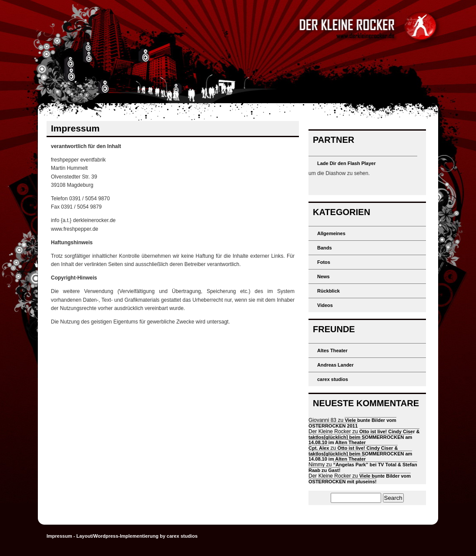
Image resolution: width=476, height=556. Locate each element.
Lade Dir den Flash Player (346, 163)
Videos (325, 305)
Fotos (323, 262)
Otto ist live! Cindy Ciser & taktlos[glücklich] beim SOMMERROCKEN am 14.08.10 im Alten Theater (363, 437)
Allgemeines (331, 233)
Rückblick (328, 290)
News (323, 276)
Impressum (59, 536)
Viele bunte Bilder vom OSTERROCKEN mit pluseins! (359, 478)
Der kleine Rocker (238, 51)
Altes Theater (332, 350)
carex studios (332, 379)
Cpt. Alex (318, 448)
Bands (324, 247)
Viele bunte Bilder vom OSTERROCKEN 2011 (352, 423)
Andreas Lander (335, 364)
